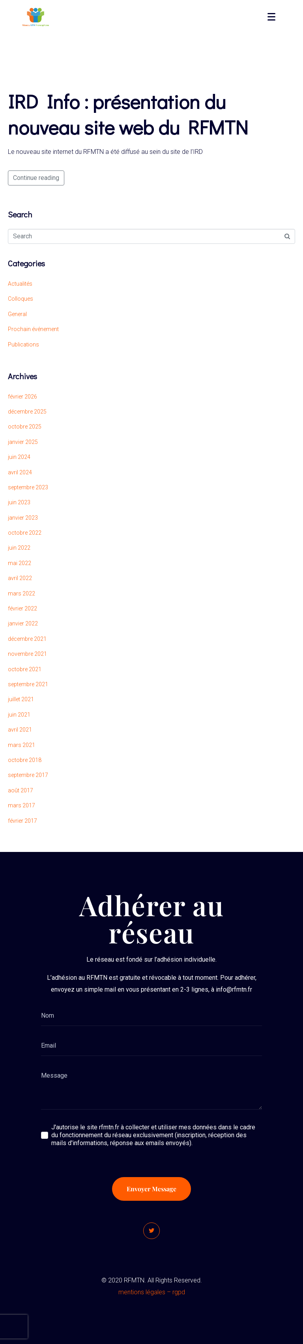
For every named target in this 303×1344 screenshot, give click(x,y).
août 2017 (20, 790)
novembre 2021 (27, 654)
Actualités (20, 284)
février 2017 (22, 821)
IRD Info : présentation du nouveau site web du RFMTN (128, 114)
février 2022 (22, 608)
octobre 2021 (24, 669)
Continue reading (36, 178)
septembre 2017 (28, 775)
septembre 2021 (28, 684)
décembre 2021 (27, 639)
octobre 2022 (24, 533)
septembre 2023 (28, 487)
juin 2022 (19, 548)
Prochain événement (33, 329)
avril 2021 (20, 729)
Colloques (20, 299)
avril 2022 (20, 578)
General (17, 314)
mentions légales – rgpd (151, 1292)
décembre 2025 (27, 411)
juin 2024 (19, 457)
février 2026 (22, 396)
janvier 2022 (23, 623)
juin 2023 (19, 502)
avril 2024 (20, 472)
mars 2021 (21, 745)
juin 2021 (19, 714)
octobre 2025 (24, 426)
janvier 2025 (23, 442)
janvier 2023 (23, 518)
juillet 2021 (21, 699)
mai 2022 (19, 563)
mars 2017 (21, 805)
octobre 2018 (24, 760)
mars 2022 (21, 593)
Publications (23, 344)
